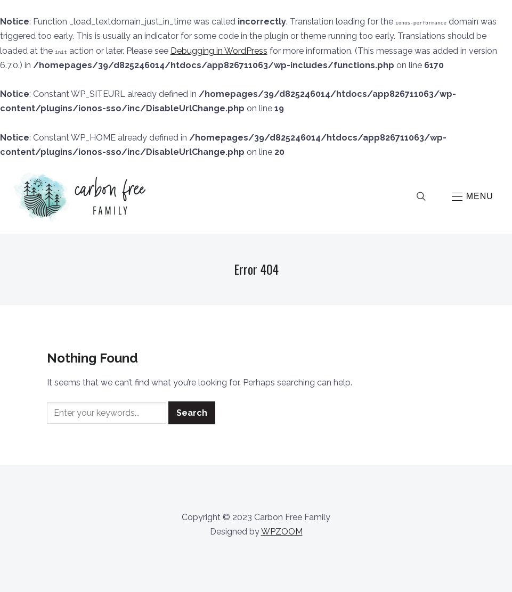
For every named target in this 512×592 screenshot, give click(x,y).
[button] (472, 196)
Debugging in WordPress (218, 51)
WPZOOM (282, 532)
